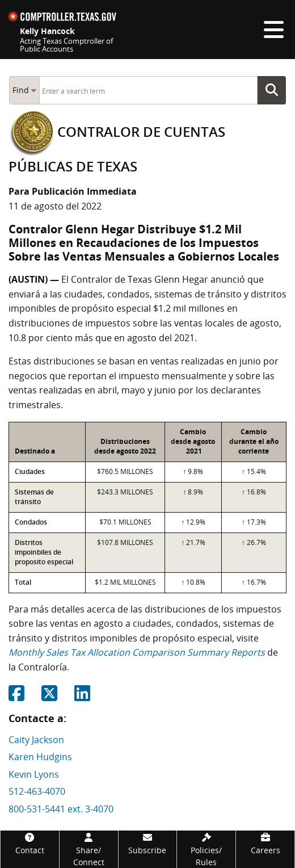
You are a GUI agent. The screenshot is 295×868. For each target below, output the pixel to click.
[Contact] (30, 843)
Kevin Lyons (34, 774)
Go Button (275, 90)
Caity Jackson (36, 739)
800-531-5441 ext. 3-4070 (61, 809)
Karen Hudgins (40, 756)
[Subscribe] (148, 843)
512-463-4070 (37, 791)
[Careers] (265, 843)
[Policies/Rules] (206, 849)
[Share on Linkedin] (82, 696)
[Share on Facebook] (16, 696)
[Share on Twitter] (49, 696)
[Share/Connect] (89, 849)
